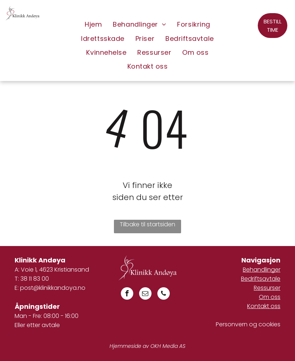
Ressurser (267, 288)
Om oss (269, 297)
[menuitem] (93, 24)
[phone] (163, 294)
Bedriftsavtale (260, 278)
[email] (145, 294)
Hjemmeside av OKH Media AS (147, 346)
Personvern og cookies (248, 324)
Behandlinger (261, 269)
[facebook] (127, 294)
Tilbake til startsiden (147, 224)
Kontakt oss (263, 306)
